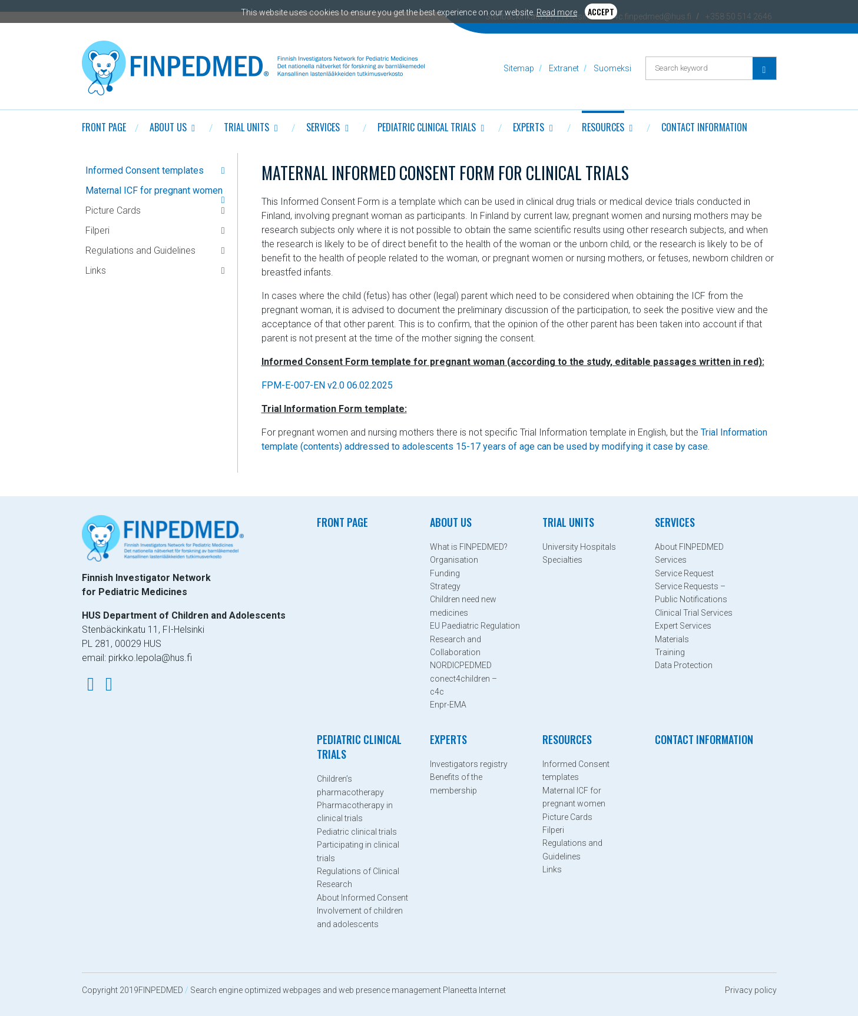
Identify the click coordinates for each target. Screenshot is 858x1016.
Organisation (454, 560)
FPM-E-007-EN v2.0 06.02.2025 (327, 385)
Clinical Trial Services (694, 612)
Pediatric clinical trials (426, 127)
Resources (603, 127)
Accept (601, 11)
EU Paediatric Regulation (475, 625)
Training (670, 652)
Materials (672, 639)
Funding (445, 573)
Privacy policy (751, 990)
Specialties (562, 560)
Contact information (704, 127)
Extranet (564, 68)
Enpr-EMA (448, 704)
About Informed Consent (362, 897)
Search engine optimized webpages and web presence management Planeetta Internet (348, 990)
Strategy (445, 586)
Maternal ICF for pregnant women (154, 190)
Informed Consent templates (144, 170)
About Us (168, 127)
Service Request (684, 573)
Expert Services (683, 625)
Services (323, 127)
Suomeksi (612, 68)
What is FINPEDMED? (469, 547)
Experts (528, 127)
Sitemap (518, 68)
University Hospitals (579, 547)
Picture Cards (113, 210)
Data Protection (684, 665)
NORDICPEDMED (461, 665)
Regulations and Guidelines (140, 250)
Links (95, 270)
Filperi (97, 230)
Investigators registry (469, 764)
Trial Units (246, 127)
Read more (556, 12)
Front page (104, 127)
